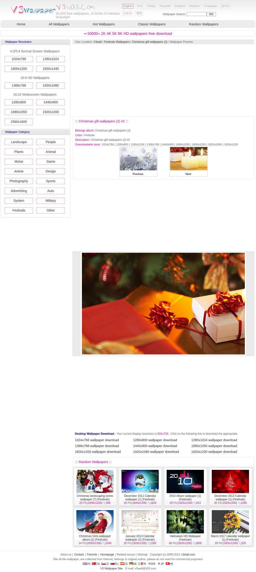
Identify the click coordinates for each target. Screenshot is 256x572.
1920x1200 (51, 112)
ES (124, 563)
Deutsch (195, 6)
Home (21, 24)
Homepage (107, 554)
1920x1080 (51, 85)
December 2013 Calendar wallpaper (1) (230, 497)
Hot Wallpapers (104, 24)
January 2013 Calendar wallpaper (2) (140, 538)
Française (211, 6)
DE (133, 563)
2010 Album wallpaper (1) (185, 496)
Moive (18, 161)
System (18, 200)
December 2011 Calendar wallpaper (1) (140, 497)
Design (51, 171)
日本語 (127, 13)
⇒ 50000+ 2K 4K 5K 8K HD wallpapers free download (128, 34)
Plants (19, 152)
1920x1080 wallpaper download (156, 452)
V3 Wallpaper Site (111, 568)
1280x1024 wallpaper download (214, 440)
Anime (19, 171)
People (51, 142)
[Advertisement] (135, 80)
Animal (51, 152)
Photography (19, 181)
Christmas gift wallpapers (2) (149, 42)
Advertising (19, 191)
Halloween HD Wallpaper (185, 536)
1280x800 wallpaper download (155, 440)
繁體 (139, 13)
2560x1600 (19, 122)
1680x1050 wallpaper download (214, 446)
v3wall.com (188, 554)
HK (169, 563)
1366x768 (19, 85)
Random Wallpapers (203, 24)
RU (114, 563)
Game (50, 161)
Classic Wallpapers (152, 24)
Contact (79, 554)
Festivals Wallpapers (117, 42)
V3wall (98, 42)
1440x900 (51, 102)
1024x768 (19, 59)
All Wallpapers (59, 24)
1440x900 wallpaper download (155, 446)
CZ (105, 563)
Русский (165, 6)
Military (51, 200)
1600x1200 (19, 69)
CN (96, 563)
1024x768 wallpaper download (97, 440)
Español (180, 6)
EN (86, 563)
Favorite (92, 554)
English (127, 6)
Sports (50, 181)
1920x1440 (51, 69)
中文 (140, 6)
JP (160, 563)
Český (151, 6)
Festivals (18, 210)
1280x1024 (51, 59)
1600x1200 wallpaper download (98, 452)
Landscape (19, 142)
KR (151, 563)
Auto (50, 191)
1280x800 (19, 102)
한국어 (225, 6)
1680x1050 (19, 112)
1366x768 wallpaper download (97, 446)
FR (142, 563)
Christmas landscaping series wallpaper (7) (95, 497)
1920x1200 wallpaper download (214, 452)
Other (51, 210)
